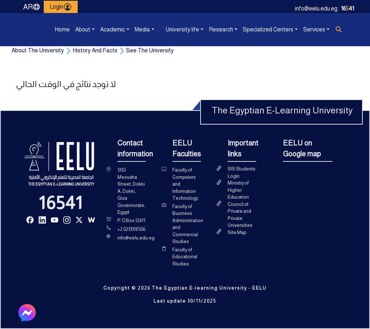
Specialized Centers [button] (244, 29)
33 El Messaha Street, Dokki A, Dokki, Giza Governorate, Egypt (131, 191)
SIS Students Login (241, 172)
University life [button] (166, 29)
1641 (347, 8)
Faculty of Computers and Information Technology (185, 184)
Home (56, 29)
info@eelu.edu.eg (316, 8)
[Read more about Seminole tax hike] (30, 219)
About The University (38, 50)
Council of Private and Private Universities (240, 215)
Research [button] (210, 29)
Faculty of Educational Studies (184, 257)
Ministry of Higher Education (238, 190)
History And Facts (95, 50)
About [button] (76, 29)
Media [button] (136, 29)
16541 (61, 203)
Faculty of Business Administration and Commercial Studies (187, 224)
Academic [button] (101, 29)
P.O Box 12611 (131, 220)
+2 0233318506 (131, 229)
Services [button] (304, 29)
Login (61, 7)
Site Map (237, 232)
